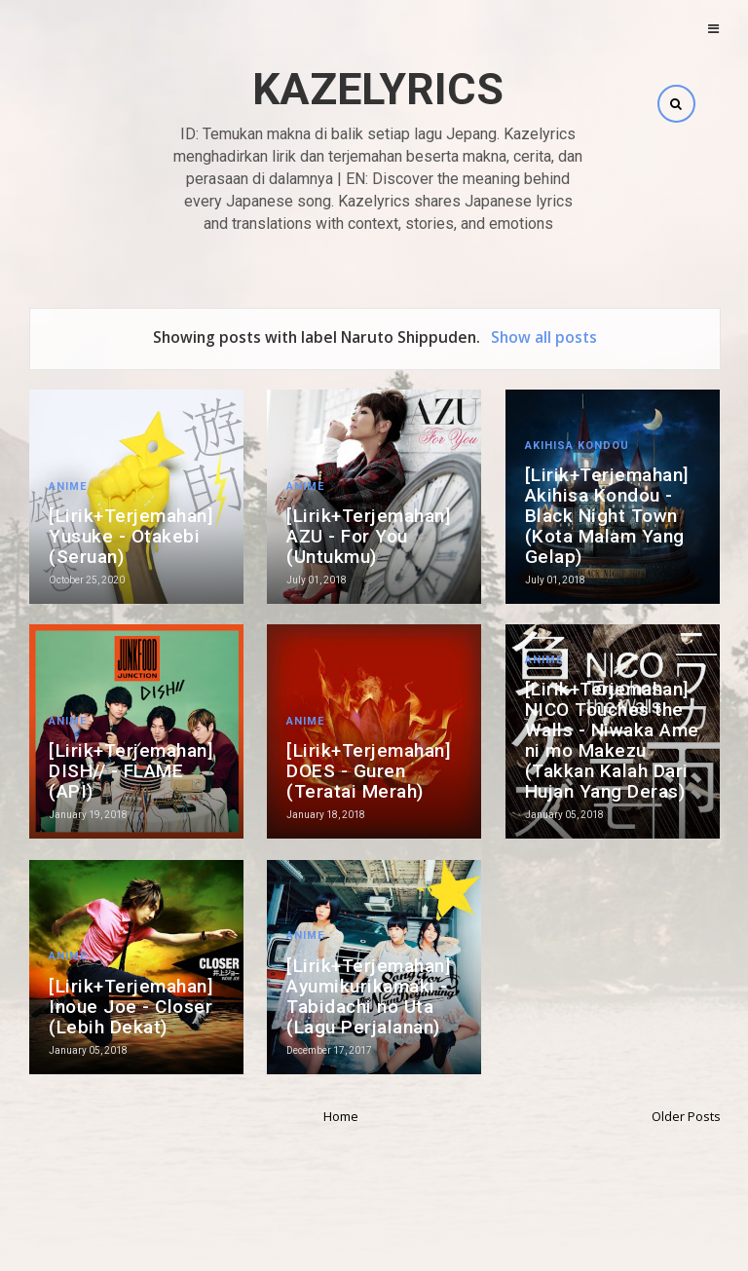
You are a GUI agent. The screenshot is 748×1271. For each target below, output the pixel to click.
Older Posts (686, 1116)
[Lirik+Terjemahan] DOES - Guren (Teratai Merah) (368, 771)
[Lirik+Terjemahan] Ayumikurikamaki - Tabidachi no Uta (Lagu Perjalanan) (368, 996)
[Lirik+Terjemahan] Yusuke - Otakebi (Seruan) (131, 536)
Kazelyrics (378, 89)
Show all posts (544, 337)
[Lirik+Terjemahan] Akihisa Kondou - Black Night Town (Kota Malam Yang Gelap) (607, 516)
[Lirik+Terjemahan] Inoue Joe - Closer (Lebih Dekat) (131, 1006)
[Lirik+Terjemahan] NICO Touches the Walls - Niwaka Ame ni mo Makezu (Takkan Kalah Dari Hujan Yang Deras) (612, 740)
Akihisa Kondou (577, 445)
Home (340, 1116)
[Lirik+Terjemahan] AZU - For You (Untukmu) (368, 536)
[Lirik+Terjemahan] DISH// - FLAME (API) (131, 771)
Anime (68, 486)
